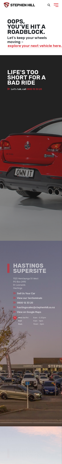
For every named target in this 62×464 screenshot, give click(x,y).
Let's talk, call (26, 89)
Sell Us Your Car (26, 293)
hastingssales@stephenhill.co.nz (36, 307)
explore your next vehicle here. (35, 46)
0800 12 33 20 (25, 302)
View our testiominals (29, 298)
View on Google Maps (29, 312)
